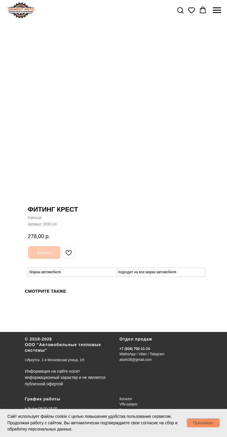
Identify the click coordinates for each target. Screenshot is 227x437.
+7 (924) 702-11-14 (134, 349)
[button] (180, 10)
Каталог (125, 399)
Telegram (157, 354)
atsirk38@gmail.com (135, 360)
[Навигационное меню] (217, 10)
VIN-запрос (128, 404)
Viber (143, 354)
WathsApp (127, 354)
